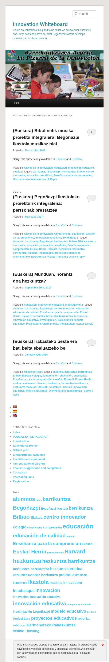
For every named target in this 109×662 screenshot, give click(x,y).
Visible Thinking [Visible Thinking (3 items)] (26, 631)
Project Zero (33, 323)
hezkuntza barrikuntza (74, 383)
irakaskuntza (65, 320)
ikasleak (43, 387)
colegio (36, 375)
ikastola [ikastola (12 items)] (38, 582)
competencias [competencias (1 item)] (34, 527)
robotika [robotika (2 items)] (84, 618)
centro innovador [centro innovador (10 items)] (64, 517)
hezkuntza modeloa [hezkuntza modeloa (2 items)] (26, 575)
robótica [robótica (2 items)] (19, 625)
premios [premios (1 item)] (91, 612)
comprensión (50, 375)
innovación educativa (81, 167)
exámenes (29, 383)
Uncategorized (33, 371)
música (17, 171)
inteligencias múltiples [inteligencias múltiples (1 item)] (79, 604)
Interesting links (23, 477)
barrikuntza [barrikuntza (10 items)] (57, 499)
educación (60, 167)
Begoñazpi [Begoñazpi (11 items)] (26, 508)
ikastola (33, 252)
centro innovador (64, 308)
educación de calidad (39, 175)
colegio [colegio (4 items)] (19, 527)
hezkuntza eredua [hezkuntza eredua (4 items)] (66, 569)
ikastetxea (55, 387)
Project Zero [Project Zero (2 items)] (21, 618)
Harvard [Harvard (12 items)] (75, 551)
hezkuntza (65, 249)
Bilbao (81, 171)
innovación (80, 316)
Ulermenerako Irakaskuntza (29, 179)
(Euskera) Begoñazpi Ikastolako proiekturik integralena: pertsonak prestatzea (46, 203)
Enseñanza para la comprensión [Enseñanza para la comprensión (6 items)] (47, 543)
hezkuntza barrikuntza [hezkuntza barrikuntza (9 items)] (68, 561)
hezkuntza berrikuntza (59, 316)
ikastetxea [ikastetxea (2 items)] (20, 583)
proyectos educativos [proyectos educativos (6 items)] (54, 618)
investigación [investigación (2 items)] (22, 611)
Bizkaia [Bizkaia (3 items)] (36, 517)
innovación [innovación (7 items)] (47, 590)
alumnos (18, 241)
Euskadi (69, 379)
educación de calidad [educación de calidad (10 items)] (39, 535)
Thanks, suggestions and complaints (37, 468)
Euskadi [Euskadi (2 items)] (87, 544)
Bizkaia (82, 241)
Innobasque (46, 252)
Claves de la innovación (38, 167)
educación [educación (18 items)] (78, 526)
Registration (21, 481)
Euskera (77, 159)
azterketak (71, 371)
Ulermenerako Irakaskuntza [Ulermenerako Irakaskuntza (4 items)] (51, 625)
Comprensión (62, 233)
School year (20, 450)
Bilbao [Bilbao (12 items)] (21, 517)
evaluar (17, 383)
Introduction (21, 441)
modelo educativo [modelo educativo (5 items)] (68, 611)
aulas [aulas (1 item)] (39, 500)
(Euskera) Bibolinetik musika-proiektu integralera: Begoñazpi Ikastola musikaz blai (46, 137)
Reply (52, 179)
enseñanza (80, 375)
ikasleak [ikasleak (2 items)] (81, 575)
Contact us (20, 472)
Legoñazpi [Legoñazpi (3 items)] (41, 611)
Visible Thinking (57, 256)
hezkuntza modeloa (24, 387)
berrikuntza (69, 171)
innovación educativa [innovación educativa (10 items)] (39, 603)
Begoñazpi (54, 171)
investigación (73, 304)
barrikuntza (39, 171)
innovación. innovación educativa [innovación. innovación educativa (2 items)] (36, 597)
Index (17, 102)
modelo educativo (36, 390)
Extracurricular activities (29, 454)
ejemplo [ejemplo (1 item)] (71, 536)
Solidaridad (69, 237)
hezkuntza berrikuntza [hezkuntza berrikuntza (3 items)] (31, 569)
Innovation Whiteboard (40, 24)
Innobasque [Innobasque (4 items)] (24, 590)
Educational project (25, 445)
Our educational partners (29, 463)
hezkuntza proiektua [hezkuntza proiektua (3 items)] (57, 575)
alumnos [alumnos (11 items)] (24, 499)
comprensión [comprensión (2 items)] (52, 527)
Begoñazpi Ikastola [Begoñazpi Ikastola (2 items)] (54, 508)
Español (61, 159)
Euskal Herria (38, 249)
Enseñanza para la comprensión (73, 175)
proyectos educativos (67, 252)
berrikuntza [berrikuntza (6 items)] (81, 508)
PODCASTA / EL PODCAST (30, 436)
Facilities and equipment (29, 459)
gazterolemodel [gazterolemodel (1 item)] (55, 552)
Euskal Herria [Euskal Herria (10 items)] (29, 551)
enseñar (58, 379)
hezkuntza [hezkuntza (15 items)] (27, 561)
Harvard (52, 249)
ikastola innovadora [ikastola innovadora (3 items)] (66, 583)
